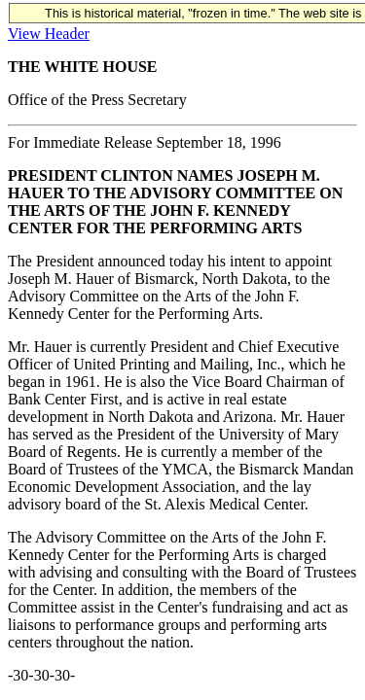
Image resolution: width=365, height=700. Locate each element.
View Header (49, 33)
